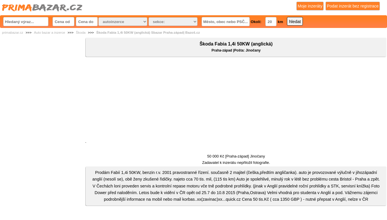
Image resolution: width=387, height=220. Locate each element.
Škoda (80, 33)
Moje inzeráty (310, 6)
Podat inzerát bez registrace (353, 6)
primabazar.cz (12, 33)
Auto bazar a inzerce (49, 33)
